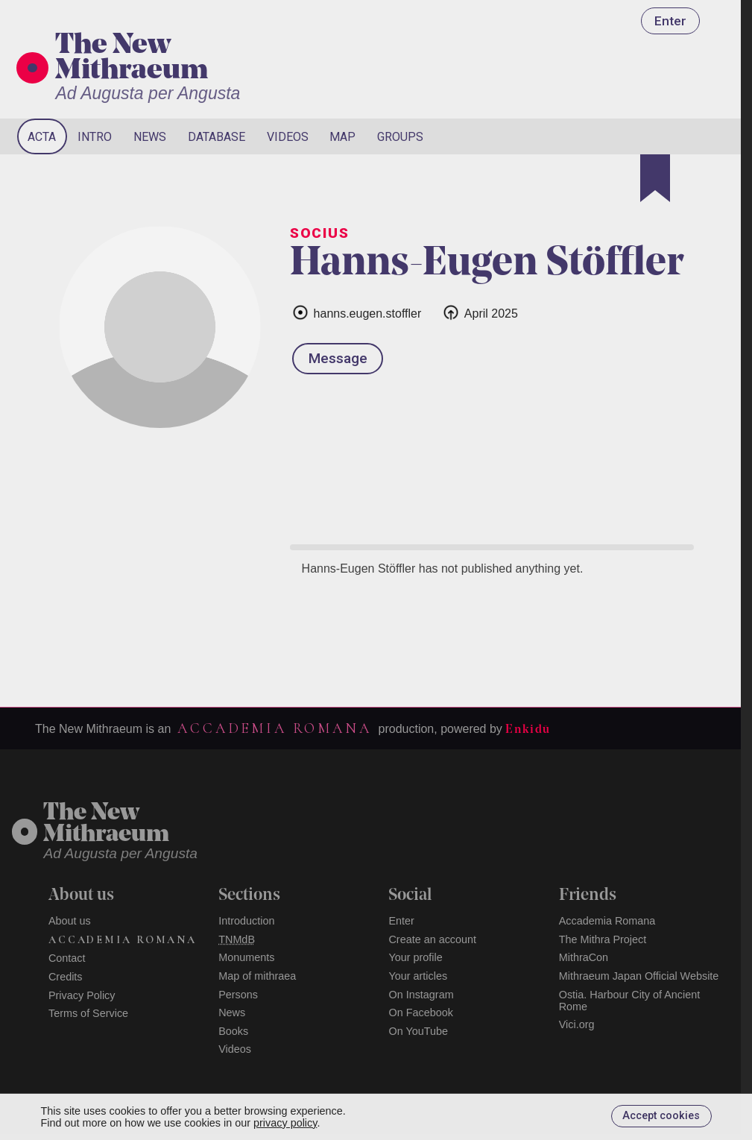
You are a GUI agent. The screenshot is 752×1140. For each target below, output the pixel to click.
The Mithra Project (603, 939)
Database (216, 137)
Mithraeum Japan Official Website (639, 976)
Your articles (417, 976)
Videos (288, 137)
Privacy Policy (82, 995)
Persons (238, 995)
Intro (95, 137)
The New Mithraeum (131, 58)
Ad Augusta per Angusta (147, 93)
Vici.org (577, 1024)
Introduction (246, 921)
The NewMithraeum (106, 824)
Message (338, 358)
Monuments (246, 957)
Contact (67, 958)
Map (342, 137)
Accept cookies (661, 1115)
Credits (65, 977)
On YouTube (418, 1031)
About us (69, 921)
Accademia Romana (274, 728)
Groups (400, 137)
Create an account (432, 939)
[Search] (670, 136)
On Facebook (420, 1012)
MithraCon (583, 957)
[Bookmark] (655, 178)
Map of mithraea (257, 976)
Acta (42, 137)
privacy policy (285, 1123)
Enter (670, 20)
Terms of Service (88, 1013)
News (149, 137)
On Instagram (420, 995)
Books (233, 1031)
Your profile (415, 957)
